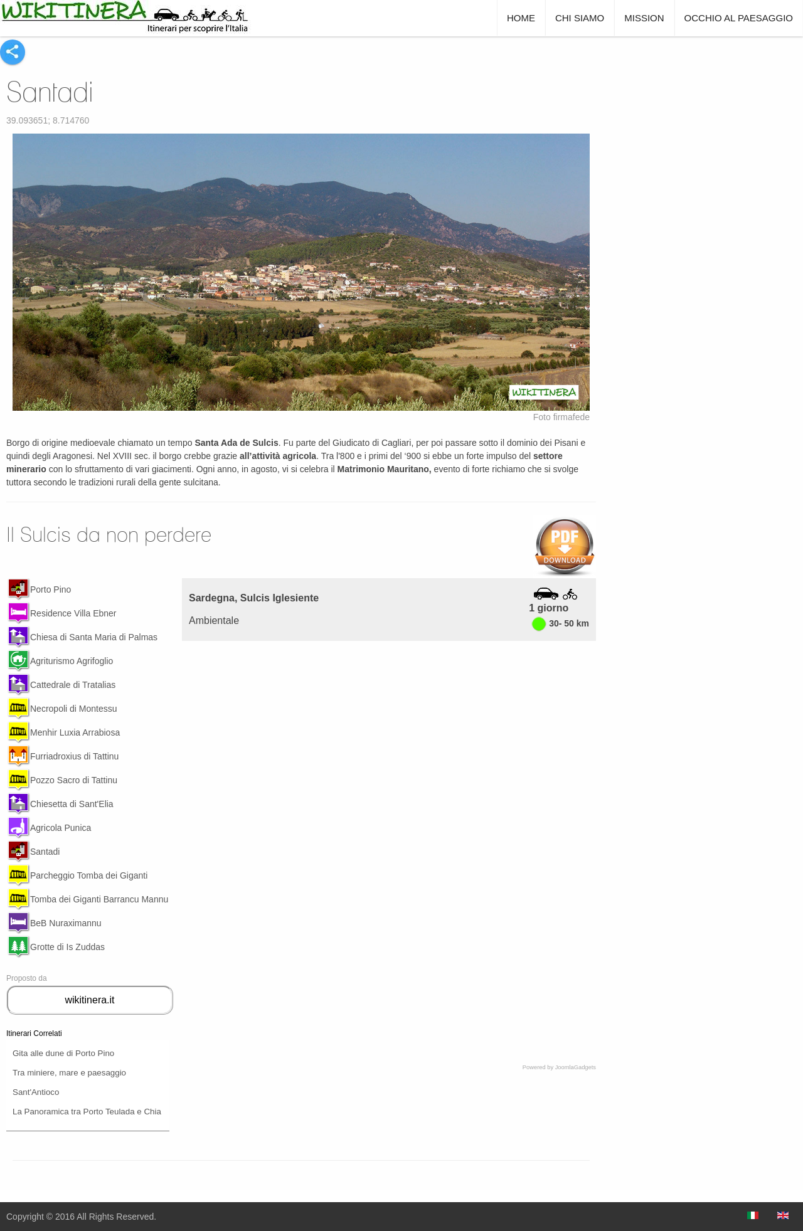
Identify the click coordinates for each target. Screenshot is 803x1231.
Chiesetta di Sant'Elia (72, 804)
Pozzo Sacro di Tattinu (73, 780)
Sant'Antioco (36, 1092)
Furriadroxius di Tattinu (74, 756)
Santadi (49, 91)
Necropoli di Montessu (73, 709)
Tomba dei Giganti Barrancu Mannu (99, 899)
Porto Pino (50, 589)
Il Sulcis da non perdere (108, 534)
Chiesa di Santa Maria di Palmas (93, 637)
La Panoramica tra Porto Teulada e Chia (87, 1111)
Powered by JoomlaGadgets (559, 1067)
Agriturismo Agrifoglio (71, 661)
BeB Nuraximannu (66, 923)
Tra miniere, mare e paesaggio (69, 1072)
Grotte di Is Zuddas (67, 947)
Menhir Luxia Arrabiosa (75, 732)
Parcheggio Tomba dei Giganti (88, 875)
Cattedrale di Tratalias (72, 685)
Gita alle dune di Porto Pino (63, 1053)
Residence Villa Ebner (73, 613)
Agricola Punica (60, 828)
